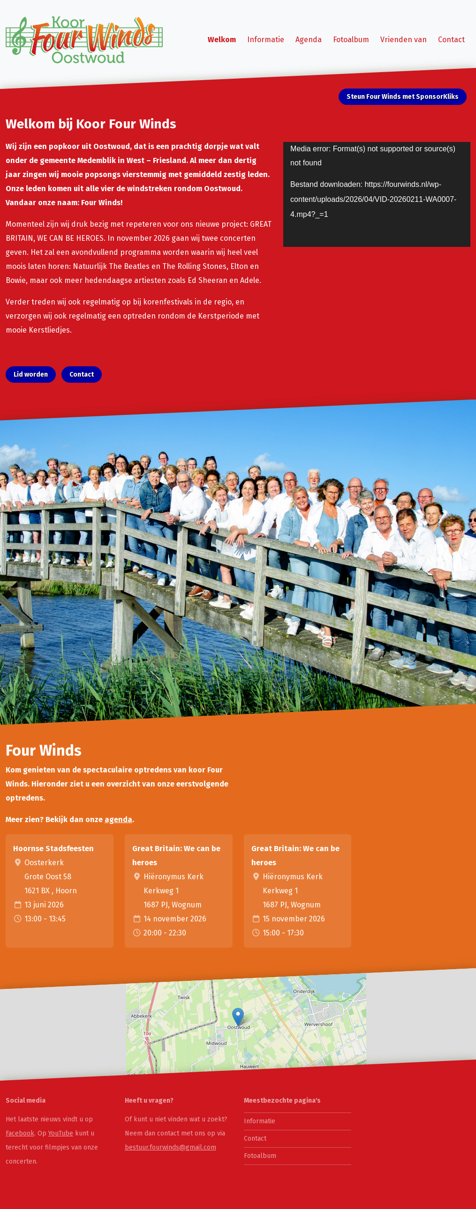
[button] (238, 1017)
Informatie (265, 39)
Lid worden (31, 374)
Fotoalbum (351, 39)
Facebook (20, 1133)
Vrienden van (403, 39)
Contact (451, 39)
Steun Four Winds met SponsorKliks (403, 97)
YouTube (60, 1133)
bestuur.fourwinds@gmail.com (170, 1147)
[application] (376, 194)
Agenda (308, 39)
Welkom (222, 39)
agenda (118, 819)
